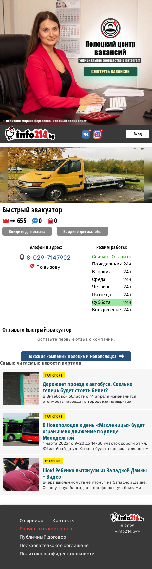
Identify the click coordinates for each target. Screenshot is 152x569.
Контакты (63, 520)
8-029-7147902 (49, 257)
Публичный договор (43, 537)
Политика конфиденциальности (57, 554)
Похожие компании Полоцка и (76, 356)
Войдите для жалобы (82, 231)
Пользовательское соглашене (54, 545)
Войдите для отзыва (27, 231)
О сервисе (31, 520)
